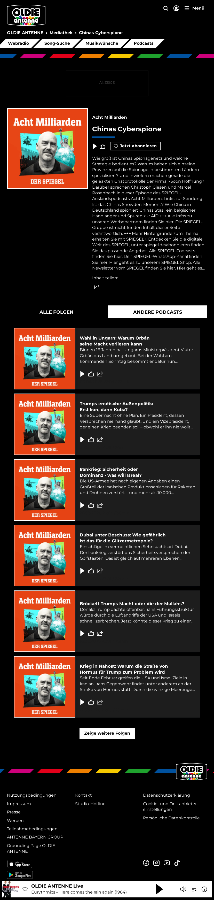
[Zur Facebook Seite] (146, 863)
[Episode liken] (102, 146)
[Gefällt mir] (91, 374)
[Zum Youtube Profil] (167, 863)
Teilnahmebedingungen (32, 828)
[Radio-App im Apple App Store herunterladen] (39, 864)
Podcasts (144, 43)
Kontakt (83, 795)
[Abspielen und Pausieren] (159, 889)
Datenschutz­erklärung (166, 795)
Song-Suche (57, 43)
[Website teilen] (96, 287)
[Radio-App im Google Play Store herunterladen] (39, 875)
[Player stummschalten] (183, 889)
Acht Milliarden (109, 117)
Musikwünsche (101, 43)
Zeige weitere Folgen (107, 733)
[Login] (176, 9)
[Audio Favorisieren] (25, 889)
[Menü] (194, 8)
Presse (14, 812)
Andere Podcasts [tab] (157, 312)
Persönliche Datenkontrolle (171, 818)
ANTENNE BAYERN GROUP (35, 837)
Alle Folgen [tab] (56, 312)
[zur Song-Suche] (194, 889)
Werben (15, 820)
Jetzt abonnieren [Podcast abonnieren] (135, 145)
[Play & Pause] (94, 146)
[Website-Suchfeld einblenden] (166, 8)
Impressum (19, 803)
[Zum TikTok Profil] (177, 863)
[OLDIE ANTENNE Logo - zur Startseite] (26, 15)
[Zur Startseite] (191, 779)
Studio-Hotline (90, 803)
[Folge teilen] (100, 374)
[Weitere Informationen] (204, 889)
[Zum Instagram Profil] (156, 863)
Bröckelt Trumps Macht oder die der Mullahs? (132, 603)
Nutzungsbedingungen (32, 795)
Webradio (18, 43)
